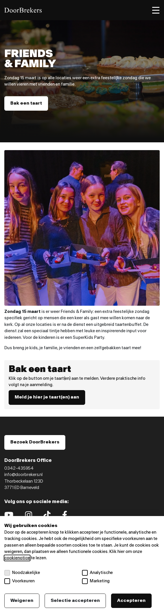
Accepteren (131, 601)
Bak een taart (26, 103)
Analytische (97, 573)
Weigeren (21, 601)
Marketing (96, 581)
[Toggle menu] (156, 10)
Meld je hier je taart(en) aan (47, 397)
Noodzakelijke (22, 573)
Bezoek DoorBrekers (34, 442)
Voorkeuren (19, 581)
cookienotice (17, 558)
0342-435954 (19, 468)
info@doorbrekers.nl (23, 474)
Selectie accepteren (75, 601)
